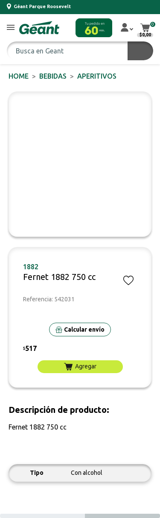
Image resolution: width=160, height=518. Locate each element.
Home (19, 76)
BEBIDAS (53, 76)
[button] (11, 28)
